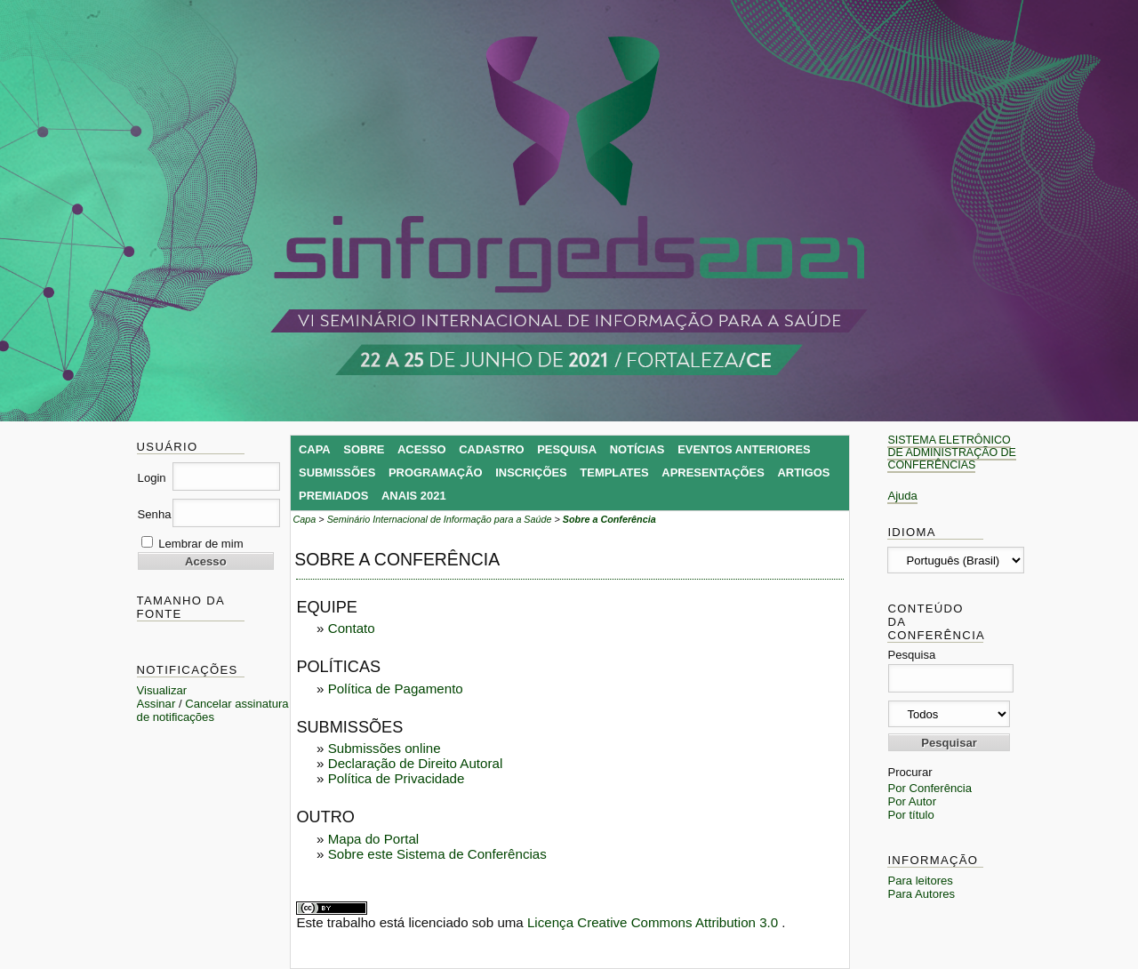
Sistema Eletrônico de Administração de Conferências (951, 452)
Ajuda (902, 495)
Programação (436, 472)
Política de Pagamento (395, 688)
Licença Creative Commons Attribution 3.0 (654, 922)
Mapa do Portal (373, 838)
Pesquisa (567, 449)
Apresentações (713, 472)
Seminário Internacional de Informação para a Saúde (439, 519)
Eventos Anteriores (744, 449)
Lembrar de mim (200, 543)
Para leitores (920, 880)
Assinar (156, 703)
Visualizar (162, 690)
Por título (910, 814)
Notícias (637, 449)
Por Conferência (929, 788)
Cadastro (491, 449)
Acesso (421, 449)
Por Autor (911, 801)
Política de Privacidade (396, 778)
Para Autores (921, 894)
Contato (351, 628)
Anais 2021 (413, 495)
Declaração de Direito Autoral (415, 763)
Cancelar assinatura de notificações (213, 710)
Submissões (337, 472)
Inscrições (531, 472)
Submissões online (384, 748)
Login (152, 477)
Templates (614, 472)
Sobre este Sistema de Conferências (437, 853)
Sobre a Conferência (609, 519)
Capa (315, 449)
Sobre (363, 449)
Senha (155, 514)
